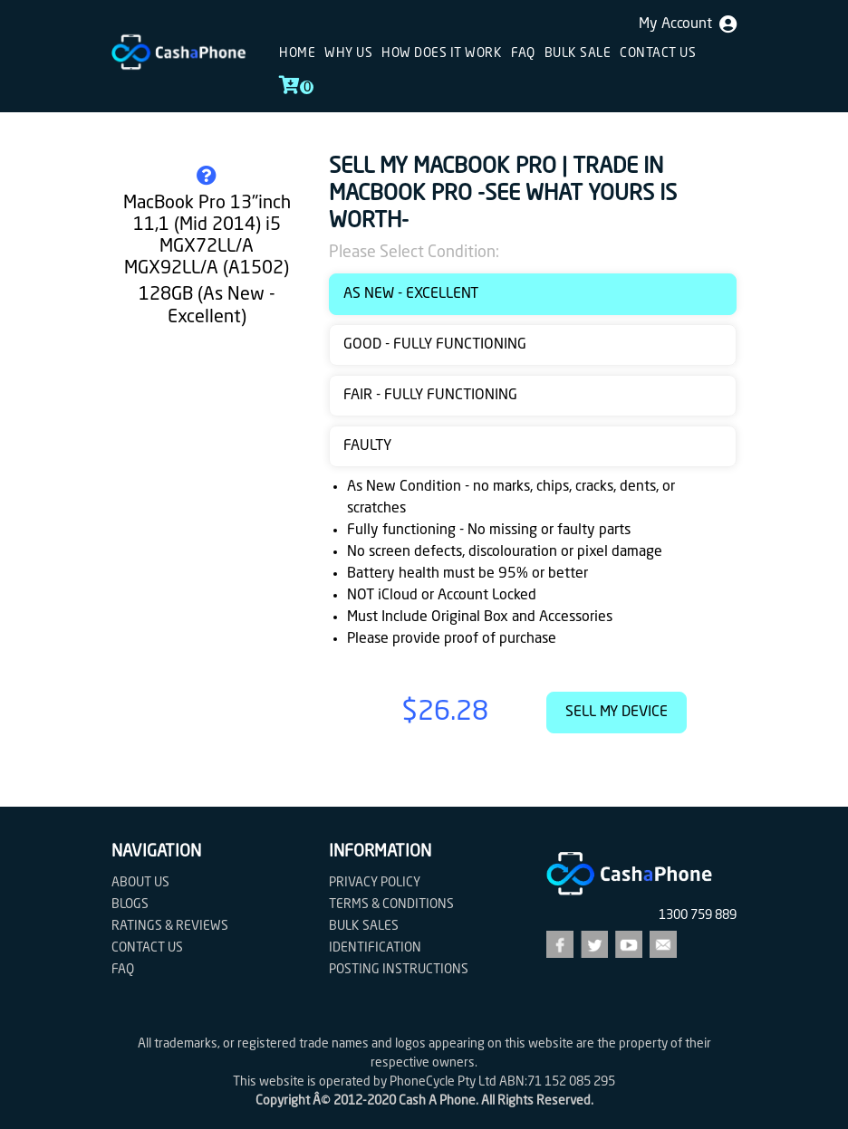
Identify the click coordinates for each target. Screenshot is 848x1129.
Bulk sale (578, 53)
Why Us (348, 53)
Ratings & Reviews (169, 926)
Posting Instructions (398, 969)
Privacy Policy (374, 882)
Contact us (658, 53)
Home (297, 53)
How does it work (441, 53)
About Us (140, 882)
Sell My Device (616, 712)
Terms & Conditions (391, 904)
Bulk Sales (364, 926)
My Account (688, 24)
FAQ (523, 53)
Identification (375, 948)
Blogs (130, 904)
